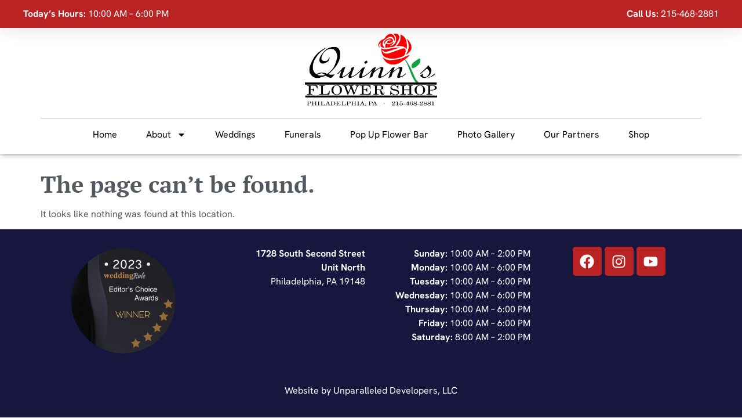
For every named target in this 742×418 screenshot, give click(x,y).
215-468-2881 (690, 14)
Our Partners (571, 134)
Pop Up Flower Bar (389, 134)
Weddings (235, 134)
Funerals (303, 134)
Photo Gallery (486, 134)
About (166, 134)
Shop (638, 134)
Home (105, 134)
